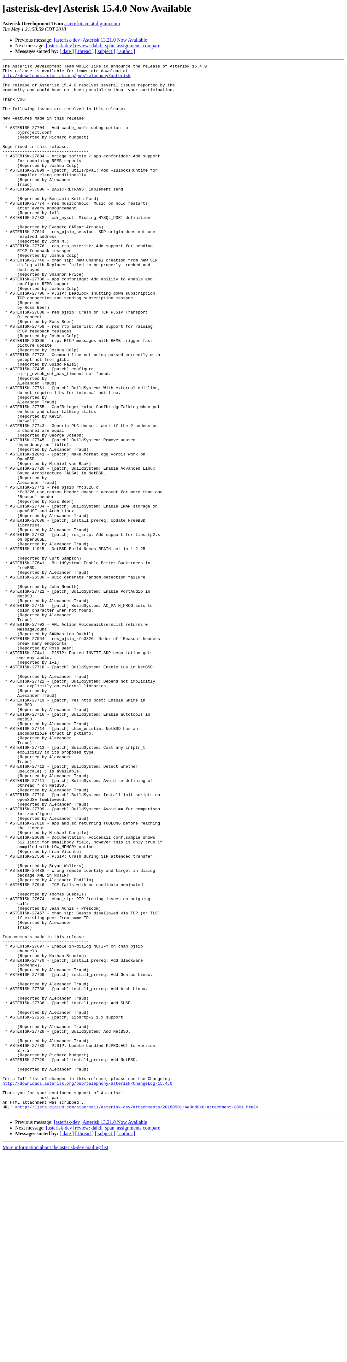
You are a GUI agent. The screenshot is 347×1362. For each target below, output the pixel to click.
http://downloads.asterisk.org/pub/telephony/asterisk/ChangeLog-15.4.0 (87, 1287)
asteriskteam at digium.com (92, 23)
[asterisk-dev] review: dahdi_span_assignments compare (103, 45)
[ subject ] (105, 51)
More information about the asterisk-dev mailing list (55, 1356)
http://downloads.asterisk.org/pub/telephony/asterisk (67, 78)
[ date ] (67, 51)
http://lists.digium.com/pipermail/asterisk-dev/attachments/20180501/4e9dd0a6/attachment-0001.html (136, 1316)
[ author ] (125, 51)
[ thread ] (84, 51)
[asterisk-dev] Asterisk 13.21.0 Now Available (100, 40)
